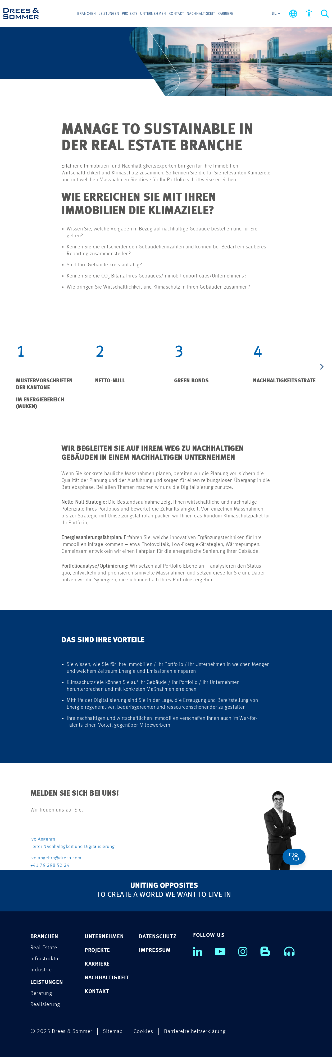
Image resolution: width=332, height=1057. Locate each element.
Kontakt (176, 14)
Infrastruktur (45, 959)
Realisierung (45, 1004)
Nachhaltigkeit (201, 14)
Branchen (86, 14)
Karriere (225, 14)
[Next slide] (321, 368)
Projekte (130, 14)
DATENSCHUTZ (157, 936)
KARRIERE (97, 964)
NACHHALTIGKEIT (107, 978)
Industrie (41, 970)
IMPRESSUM (155, 950)
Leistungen (109, 14)
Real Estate (43, 948)
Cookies (143, 1031)
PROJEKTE (97, 950)
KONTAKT (97, 991)
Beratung (41, 993)
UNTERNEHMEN (104, 936)
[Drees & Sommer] (21, 13)
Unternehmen (153, 14)
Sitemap (113, 1031)
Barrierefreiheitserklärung (195, 1031)
